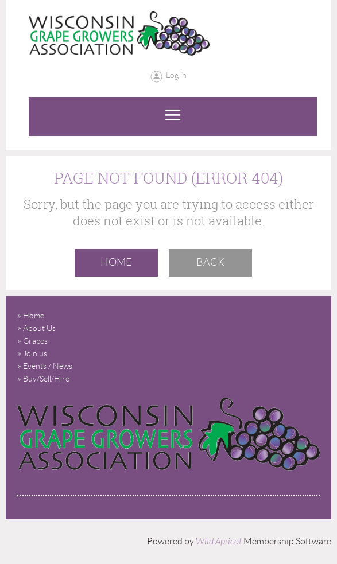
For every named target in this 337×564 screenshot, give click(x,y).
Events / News (47, 366)
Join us (35, 353)
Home (116, 262)
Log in (176, 75)
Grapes (35, 340)
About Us (39, 328)
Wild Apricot (219, 541)
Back (210, 262)
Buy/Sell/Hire (46, 378)
